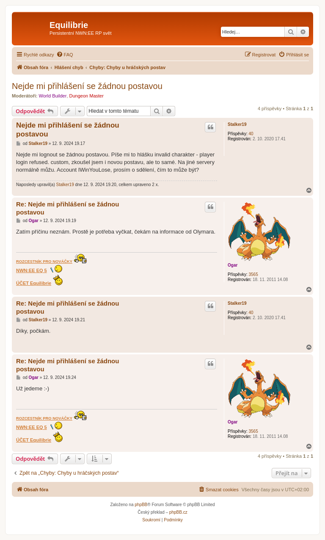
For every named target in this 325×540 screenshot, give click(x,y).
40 (250, 133)
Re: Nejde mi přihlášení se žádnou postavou (67, 208)
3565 (253, 274)
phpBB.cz (178, 512)
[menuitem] (64, 55)
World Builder (53, 95)
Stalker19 (237, 124)
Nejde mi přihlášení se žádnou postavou (87, 86)
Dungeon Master (86, 95)
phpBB (141, 504)
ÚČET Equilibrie (33, 283)
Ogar (232, 265)
